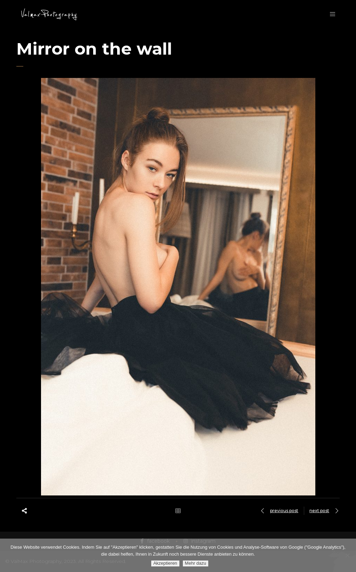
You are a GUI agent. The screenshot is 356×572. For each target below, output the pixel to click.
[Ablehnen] (347, 555)
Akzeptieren (165, 563)
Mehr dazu (195, 563)
